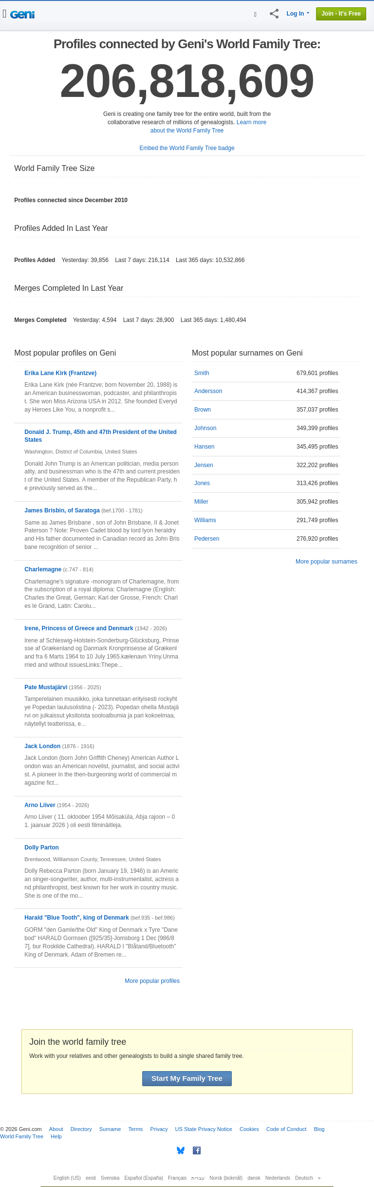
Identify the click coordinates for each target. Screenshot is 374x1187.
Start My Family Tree (187, 1078)
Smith (201, 373)
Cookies (249, 1129)
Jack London (42, 746)
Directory (81, 1129)
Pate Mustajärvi (45, 687)
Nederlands (277, 1178)
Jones (202, 483)
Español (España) (143, 1178)
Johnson (205, 428)
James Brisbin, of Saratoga (62, 510)
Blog (319, 1129)
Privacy (159, 1129)
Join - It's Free (341, 13)
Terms (135, 1129)
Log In (295, 13)
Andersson (208, 391)
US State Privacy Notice (203, 1129)
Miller (201, 501)
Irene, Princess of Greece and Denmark (78, 628)
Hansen (204, 446)
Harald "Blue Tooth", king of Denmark (76, 917)
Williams (205, 520)
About (56, 1129)
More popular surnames (326, 561)
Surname (110, 1129)
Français (177, 1178)
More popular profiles (152, 981)
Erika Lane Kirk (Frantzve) (60, 373)
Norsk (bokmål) (226, 1178)
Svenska (110, 1178)
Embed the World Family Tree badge (186, 148)
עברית (198, 1178)
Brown (202, 409)
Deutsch (304, 1178)
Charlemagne (42, 569)
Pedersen (206, 538)
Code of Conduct (286, 1129)
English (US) (67, 1178)
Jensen (203, 465)
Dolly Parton (41, 847)
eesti (91, 1178)
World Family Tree (21, 1136)
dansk (254, 1178)
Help (56, 1136)
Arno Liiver (39, 805)
